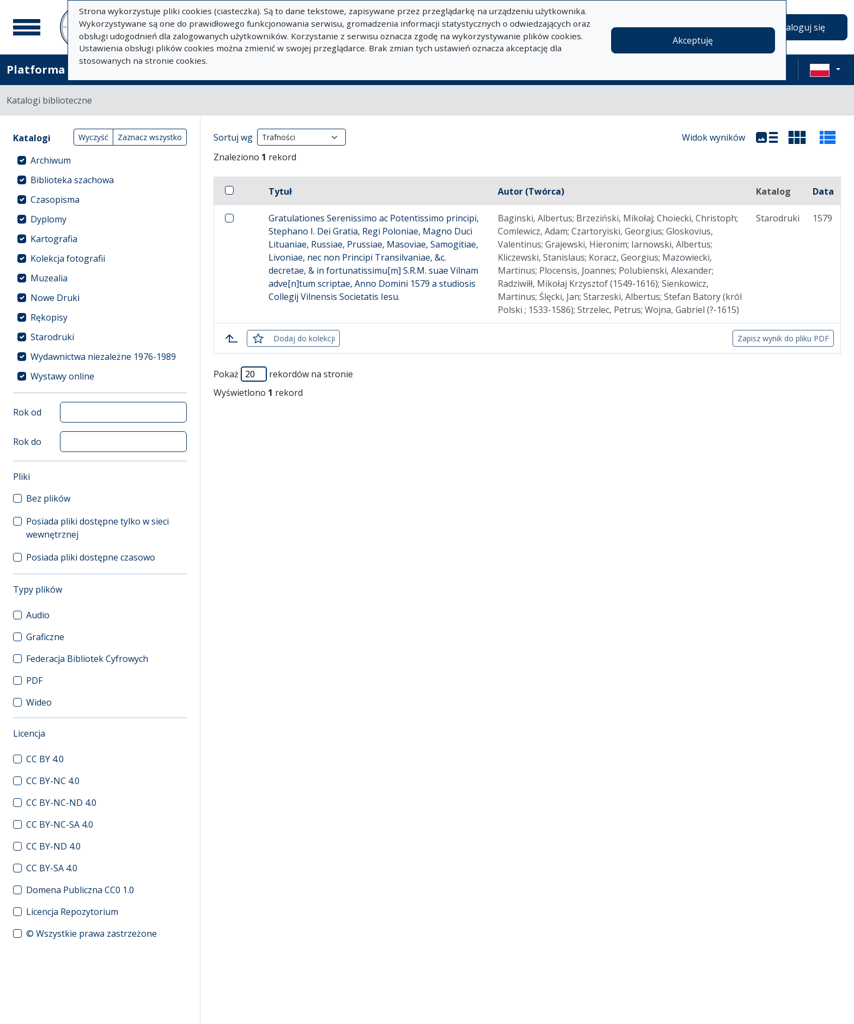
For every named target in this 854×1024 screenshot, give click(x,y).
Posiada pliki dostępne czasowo (90, 557)
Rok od (27, 412)
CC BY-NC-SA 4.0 (59, 824)
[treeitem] (100, 160)
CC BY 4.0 (45, 759)
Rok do (27, 442)
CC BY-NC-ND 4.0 (61, 803)
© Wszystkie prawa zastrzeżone (91, 933)
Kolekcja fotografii (67, 258)
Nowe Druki (55, 298)
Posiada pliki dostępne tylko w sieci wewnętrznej (97, 527)
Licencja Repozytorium (72, 912)
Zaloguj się (802, 27)
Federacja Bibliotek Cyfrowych (87, 659)
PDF (34, 680)
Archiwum (50, 160)
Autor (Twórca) (531, 191)
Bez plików (48, 498)
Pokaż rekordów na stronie (283, 374)
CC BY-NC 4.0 (53, 781)
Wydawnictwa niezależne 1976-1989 (103, 357)
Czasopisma (55, 200)
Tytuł (280, 191)
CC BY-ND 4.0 (53, 846)
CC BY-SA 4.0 (51, 868)
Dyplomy (48, 219)
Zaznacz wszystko (150, 137)
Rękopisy (49, 317)
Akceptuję (693, 40)
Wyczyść (93, 137)
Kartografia (53, 239)
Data (823, 191)
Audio (38, 615)
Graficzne (45, 637)
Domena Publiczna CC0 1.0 (80, 890)
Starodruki (52, 337)
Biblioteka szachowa (72, 180)
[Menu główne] (27, 27)
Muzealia (49, 278)
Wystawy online (62, 376)
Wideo (39, 702)
